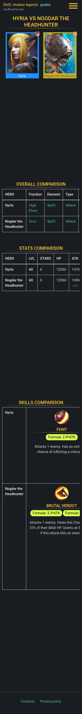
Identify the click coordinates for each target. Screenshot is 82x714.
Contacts (28, 701)
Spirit (51, 205)
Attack (71, 205)
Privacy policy (50, 701)
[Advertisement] (41, 127)
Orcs (32, 221)
